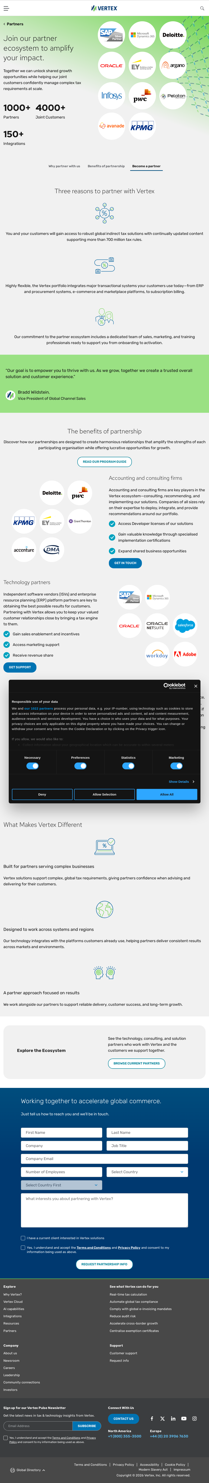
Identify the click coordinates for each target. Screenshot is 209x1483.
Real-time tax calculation (128, 1294)
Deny (42, 794)
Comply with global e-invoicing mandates (141, 1309)
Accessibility (149, 1465)
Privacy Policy (129, 1248)
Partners (9, 1331)
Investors (10, 1390)
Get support (20, 667)
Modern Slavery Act (153, 1470)
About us (10, 1353)
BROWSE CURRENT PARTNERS (137, 1063)
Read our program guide (104, 462)
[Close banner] (195, 686)
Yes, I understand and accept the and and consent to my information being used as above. (98, 1250)
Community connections (21, 1382)
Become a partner (146, 166)
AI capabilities (13, 1309)
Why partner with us (64, 166)
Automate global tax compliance (134, 1302)
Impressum (182, 1470)
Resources (11, 1323)
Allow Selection (104, 794)
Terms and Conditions (94, 1248)
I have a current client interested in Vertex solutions (65, 1238)
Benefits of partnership (106, 166)
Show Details (179, 781)
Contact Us (124, 1419)
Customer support (123, 1353)
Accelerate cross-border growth (134, 1323)
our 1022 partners (39, 708)
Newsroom (11, 1361)
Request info (119, 1361)
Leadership (11, 1375)
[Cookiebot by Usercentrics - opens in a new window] (166, 686)
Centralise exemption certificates (134, 1331)
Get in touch (125, 563)
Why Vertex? (12, 1294)
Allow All (167, 794)
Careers (9, 1368)
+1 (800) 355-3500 (124, 1436)
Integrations (12, 1316)
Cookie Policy (175, 1465)
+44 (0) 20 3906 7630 (169, 1436)
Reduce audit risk (123, 1316)
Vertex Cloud (13, 1302)
